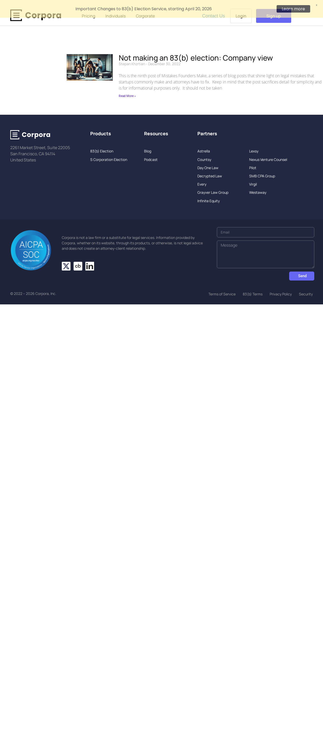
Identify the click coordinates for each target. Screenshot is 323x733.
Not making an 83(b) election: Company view (196, 51)
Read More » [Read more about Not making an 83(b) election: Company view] (127, 90)
